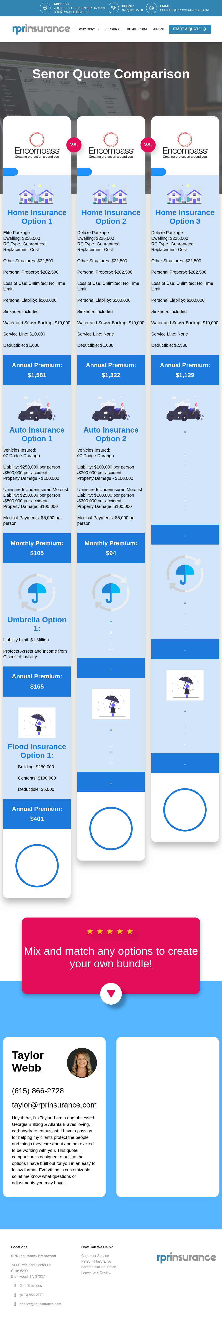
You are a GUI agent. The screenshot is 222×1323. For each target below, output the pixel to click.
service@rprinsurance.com (184, 10)
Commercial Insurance (98, 1267)
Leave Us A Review (96, 1273)
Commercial (137, 29)
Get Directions (31, 1285)
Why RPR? (90, 29)
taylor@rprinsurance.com (54, 1105)
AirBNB (159, 29)
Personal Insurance (96, 1261)
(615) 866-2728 (132, 10)
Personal (112, 29)
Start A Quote (190, 29)
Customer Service (95, 1256)
